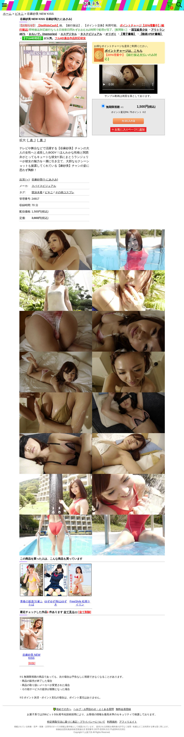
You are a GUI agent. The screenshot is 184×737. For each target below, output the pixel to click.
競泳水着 (37, 192)
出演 (24, 179)
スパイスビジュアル (44, 185)
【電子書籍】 (128, 34)
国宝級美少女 (139, 29)
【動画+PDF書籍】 (151, 34)
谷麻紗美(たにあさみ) (45, 179)
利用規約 (112, 721)
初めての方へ (62, 709)
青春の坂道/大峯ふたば (31, 603)
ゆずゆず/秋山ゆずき (55, 603)
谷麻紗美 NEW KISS (31, 656)
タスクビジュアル (91, 34)
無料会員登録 (123, 709)
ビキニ (19, 13)
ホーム (7, 13)
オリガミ (110, 34)
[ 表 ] (31, 140)
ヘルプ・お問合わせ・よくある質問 (93, 709)
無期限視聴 (114, 106)
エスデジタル (68, 34)
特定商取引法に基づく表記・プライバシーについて (76, 721)
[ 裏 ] (41, 140)
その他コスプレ (64, 192)
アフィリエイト (128, 721)
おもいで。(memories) (43, 34)
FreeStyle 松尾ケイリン (80, 603)
